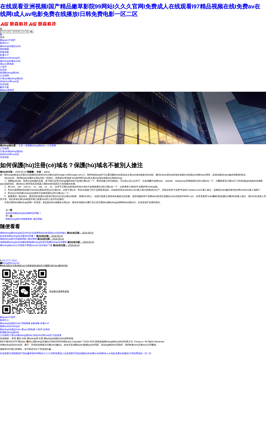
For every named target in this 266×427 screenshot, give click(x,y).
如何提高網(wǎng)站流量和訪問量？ (23, 213)
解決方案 (4, 87)
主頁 (20, 145)
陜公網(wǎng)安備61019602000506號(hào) (50, 341)
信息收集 (4, 84)
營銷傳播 (4, 49)
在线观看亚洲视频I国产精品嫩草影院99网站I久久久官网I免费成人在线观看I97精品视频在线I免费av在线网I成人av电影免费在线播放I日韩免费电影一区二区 (75, 353)
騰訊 (19, 338)
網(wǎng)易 (32, 338)
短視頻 (3, 70)
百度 (41, 338)
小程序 (3, 67)
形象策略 (4, 52)
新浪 (14, 338)
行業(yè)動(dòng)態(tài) (11, 78)
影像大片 (4, 55)
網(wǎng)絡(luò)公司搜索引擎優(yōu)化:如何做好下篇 (26, 245)
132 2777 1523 (9, 260)
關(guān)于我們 (7, 40)
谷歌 (24, 338)
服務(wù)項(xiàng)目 (10, 58)
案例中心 (4, 43)
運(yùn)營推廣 (7, 64)
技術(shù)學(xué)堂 (9, 81)
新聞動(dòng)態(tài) (9, 72)
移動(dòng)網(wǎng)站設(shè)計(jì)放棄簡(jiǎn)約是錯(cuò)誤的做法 (33, 233)
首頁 (2, 37)
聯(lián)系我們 (7, 90)
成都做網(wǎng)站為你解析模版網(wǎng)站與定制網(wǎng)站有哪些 (33, 242)
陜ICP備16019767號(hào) (12, 341)
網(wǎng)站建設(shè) (10, 46)
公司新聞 (4, 75)
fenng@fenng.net (10, 263)
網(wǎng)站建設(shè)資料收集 (58, 338)
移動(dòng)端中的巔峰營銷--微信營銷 (24, 219)
